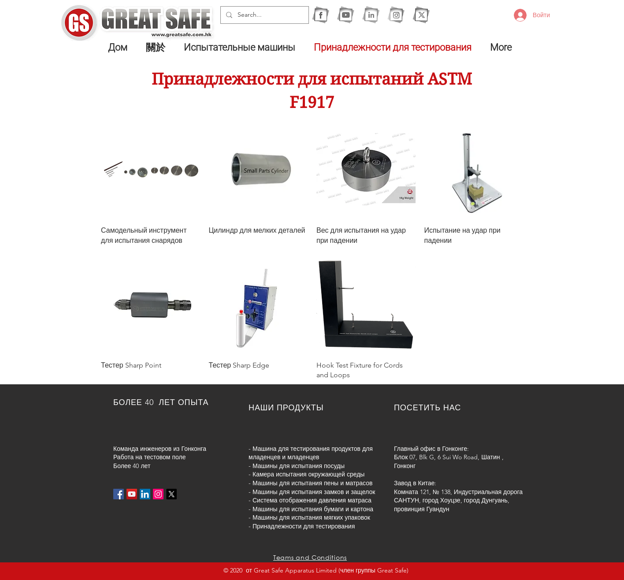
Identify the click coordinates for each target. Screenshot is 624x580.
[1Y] (345, 14)
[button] (242, 47)
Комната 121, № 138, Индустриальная (447, 492)
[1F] (320, 14)
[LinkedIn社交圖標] (145, 494)
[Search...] (264, 15)
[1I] (370, 14)
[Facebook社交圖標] (118, 494)
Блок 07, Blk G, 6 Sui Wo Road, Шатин (447, 457)
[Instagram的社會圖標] (158, 494)
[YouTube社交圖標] (131, 494)
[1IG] (396, 14)
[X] (421, 14)
